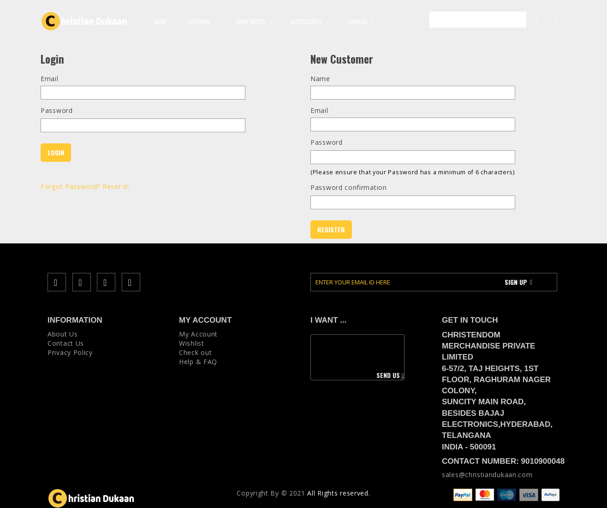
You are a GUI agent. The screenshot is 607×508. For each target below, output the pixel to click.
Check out (195, 352)
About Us (63, 334)
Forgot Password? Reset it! (85, 186)
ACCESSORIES (309, 21)
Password (57, 110)
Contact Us (66, 343)
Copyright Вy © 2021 (271, 493)
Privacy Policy (70, 352)
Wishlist (191, 343)
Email (50, 78)
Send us (390, 375)
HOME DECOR (253, 21)
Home (160, 21)
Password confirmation (348, 187)
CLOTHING (201, 21)
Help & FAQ (198, 361)
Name (320, 78)
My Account (533, 19)
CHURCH (359, 21)
